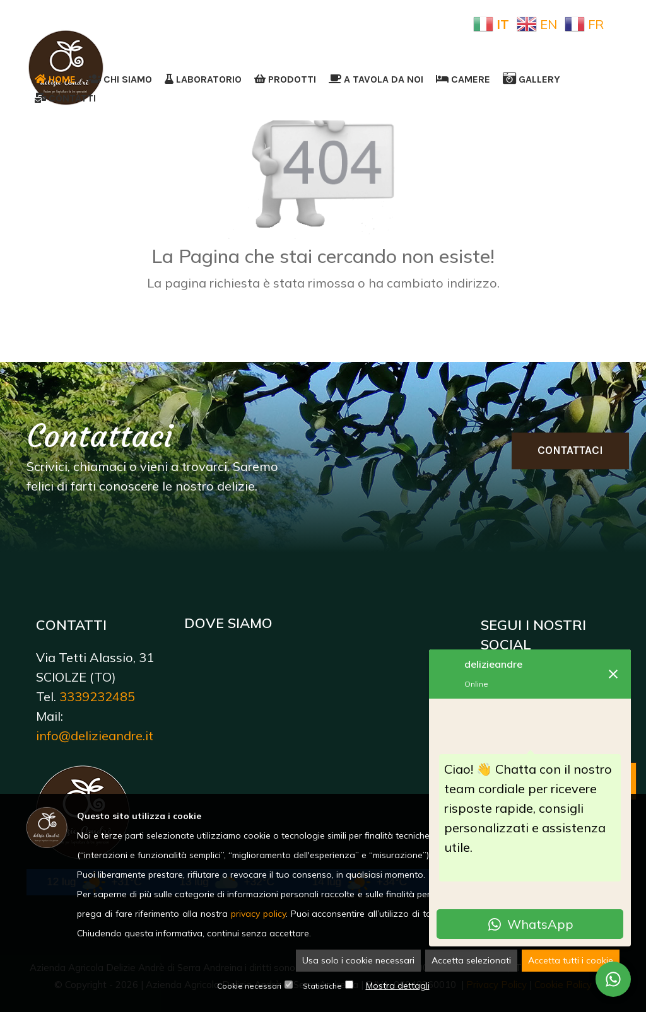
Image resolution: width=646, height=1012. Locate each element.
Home (55, 79)
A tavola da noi (376, 79)
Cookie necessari (249, 986)
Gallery (531, 79)
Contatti (65, 98)
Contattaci (570, 450)
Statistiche (322, 986)
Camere (463, 79)
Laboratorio (203, 79)
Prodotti (285, 79)
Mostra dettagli (398, 986)
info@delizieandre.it (94, 735)
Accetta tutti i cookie (570, 961)
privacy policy (258, 914)
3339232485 (97, 696)
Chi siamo (120, 79)
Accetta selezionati (471, 961)
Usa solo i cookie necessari (358, 961)
